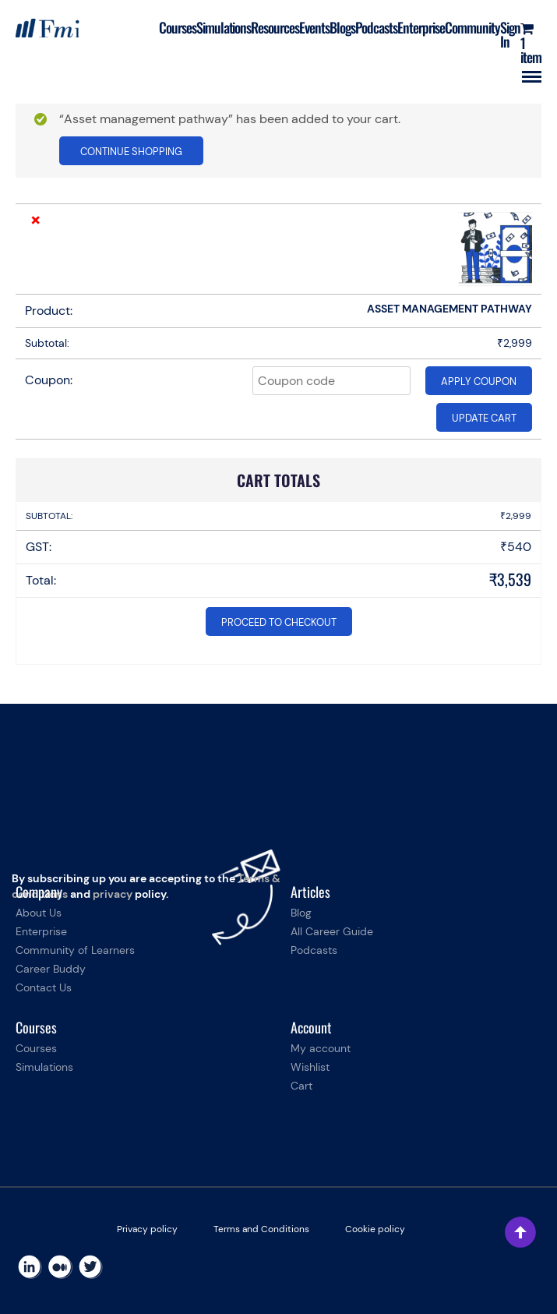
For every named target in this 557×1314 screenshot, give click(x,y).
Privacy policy (147, 1229)
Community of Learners (75, 950)
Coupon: (48, 380)
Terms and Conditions (261, 1229)
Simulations (224, 27)
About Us (39, 913)
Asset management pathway (449, 309)
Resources (275, 27)
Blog (301, 913)
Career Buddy (51, 969)
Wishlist (310, 1067)
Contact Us (44, 987)
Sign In (510, 34)
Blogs (342, 27)
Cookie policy (375, 1229)
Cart (301, 1086)
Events (314, 27)
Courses (177, 27)
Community (472, 27)
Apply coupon (478, 381)
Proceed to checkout (279, 622)
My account (321, 1048)
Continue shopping (131, 151)
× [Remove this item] (35, 220)
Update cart (484, 418)
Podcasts (376, 27)
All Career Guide (332, 931)
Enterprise (421, 27)
